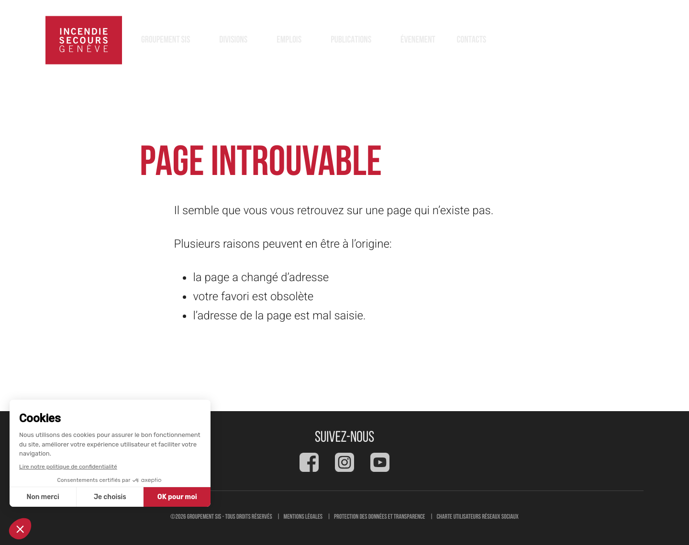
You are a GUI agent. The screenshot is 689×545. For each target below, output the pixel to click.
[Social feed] (309, 462)
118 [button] (622, 40)
